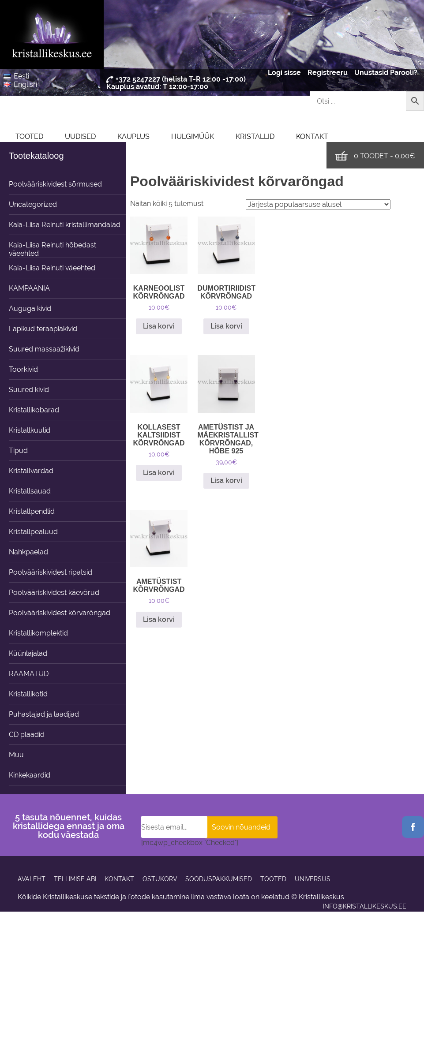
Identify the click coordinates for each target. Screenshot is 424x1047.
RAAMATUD (29, 673)
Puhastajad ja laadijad (44, 714)
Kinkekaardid (29, 775)
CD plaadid (27, 734)
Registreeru (328, 72)
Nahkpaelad (28, 552)
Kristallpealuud (33, 531)
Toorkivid (23, 369)
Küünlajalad (28, 653)
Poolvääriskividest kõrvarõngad (59, 613)
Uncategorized (33, 204)
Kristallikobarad (34, 410)
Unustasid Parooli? (385, 72)
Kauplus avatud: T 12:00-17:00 (157, 86)
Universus (312, 878)
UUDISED (80, 136)
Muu (16, 755)
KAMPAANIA (29, 288)
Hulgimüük (192, 136)
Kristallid (255, 136)
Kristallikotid (28, 694)
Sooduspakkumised (218, 878)
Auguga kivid (30, 308)
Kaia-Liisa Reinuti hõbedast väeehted (52, 249)
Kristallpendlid (32, 511)
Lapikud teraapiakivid (43, 329)
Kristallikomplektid (38, 633)
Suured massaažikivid (44, 349)
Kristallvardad (31, 471)
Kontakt (312, 136)
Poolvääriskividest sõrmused (55, 184)
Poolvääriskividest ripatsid (50, 572)
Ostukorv (160, 878)
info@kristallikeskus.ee (364, 906)
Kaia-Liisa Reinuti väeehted (52, 268)
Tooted (29, 136)
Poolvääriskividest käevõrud (54, 592)
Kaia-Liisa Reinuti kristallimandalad (64, 225)
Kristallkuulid (29, 430)
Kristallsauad (30, 491)
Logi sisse (284, 72)
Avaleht (31, 878)
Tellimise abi (75, 878)
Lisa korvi (159, 326)
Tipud (18, 450)
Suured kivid (29, 389)
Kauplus (133, 136)
